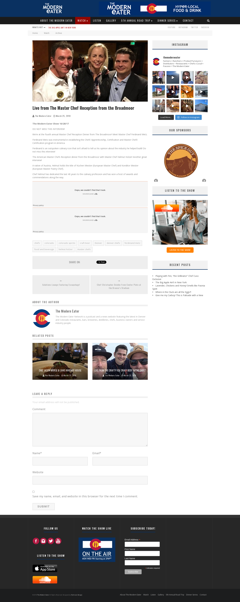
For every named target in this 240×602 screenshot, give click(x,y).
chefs (37, 243)
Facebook (205, 27)
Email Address (132, 539)
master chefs (84, 249)
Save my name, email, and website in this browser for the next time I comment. (85, 496)
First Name (130, 549)
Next (204, 181)
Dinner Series (167, 20)
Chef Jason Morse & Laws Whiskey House (60, 370)
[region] (180, 161)
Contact (188, 20)
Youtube (171, 27)
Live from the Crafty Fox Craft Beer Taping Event (120, 370)
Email (96, 453)
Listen (97, 20)
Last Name (130, 558)
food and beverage (44, 249)
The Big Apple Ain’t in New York (171, 282)
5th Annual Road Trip (135, 20)
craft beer (85, 243)
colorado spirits (67, 243)
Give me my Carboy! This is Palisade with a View (179, 295)
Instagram (183, 27)
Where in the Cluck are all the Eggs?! (173, 292)
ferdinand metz (132, 243)
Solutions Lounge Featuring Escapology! (61, 284)
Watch (81, 20)
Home (35, 33)
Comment (39, 409)
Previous (156, 181)
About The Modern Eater (56, 20)
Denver (98, 243)
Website (37, 472)
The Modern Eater (43, 115)
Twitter (194, 27)
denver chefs (113, 243)
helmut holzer (66, 249)
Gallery (111, 20)
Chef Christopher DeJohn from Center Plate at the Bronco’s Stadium (119, 286)
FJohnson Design (76, 595)
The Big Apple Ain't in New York (62, 27)
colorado (49, 243)
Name (37, 453)
